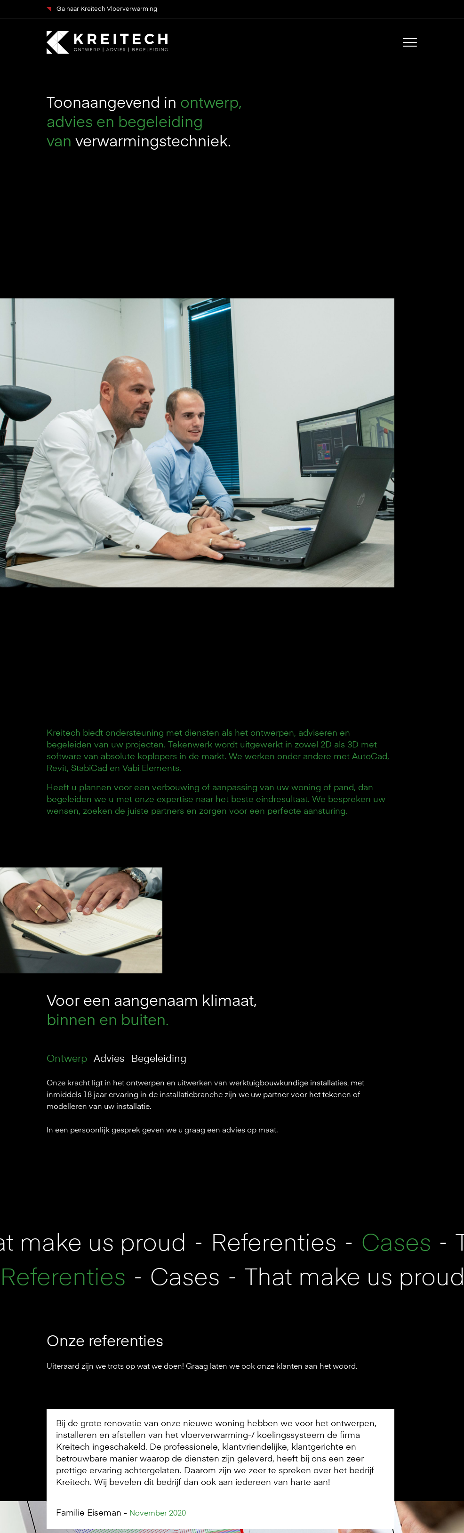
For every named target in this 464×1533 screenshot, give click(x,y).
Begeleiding (158, 1059)
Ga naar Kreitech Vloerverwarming (102, 9)
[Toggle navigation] (409, 42)
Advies (109, 1059)
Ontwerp (67, 1059)
